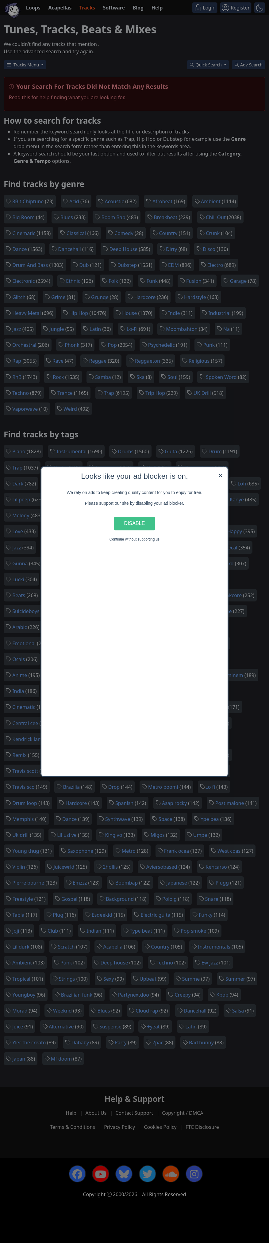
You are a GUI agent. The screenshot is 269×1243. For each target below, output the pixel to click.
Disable (134, 523)
